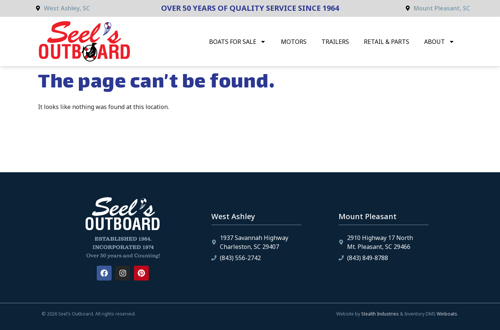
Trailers (335, 42)
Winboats (447, 314)
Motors (294, 42)
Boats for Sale (237, 41)
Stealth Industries (380, 314)
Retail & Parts (386, 42)
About (439, 41)
